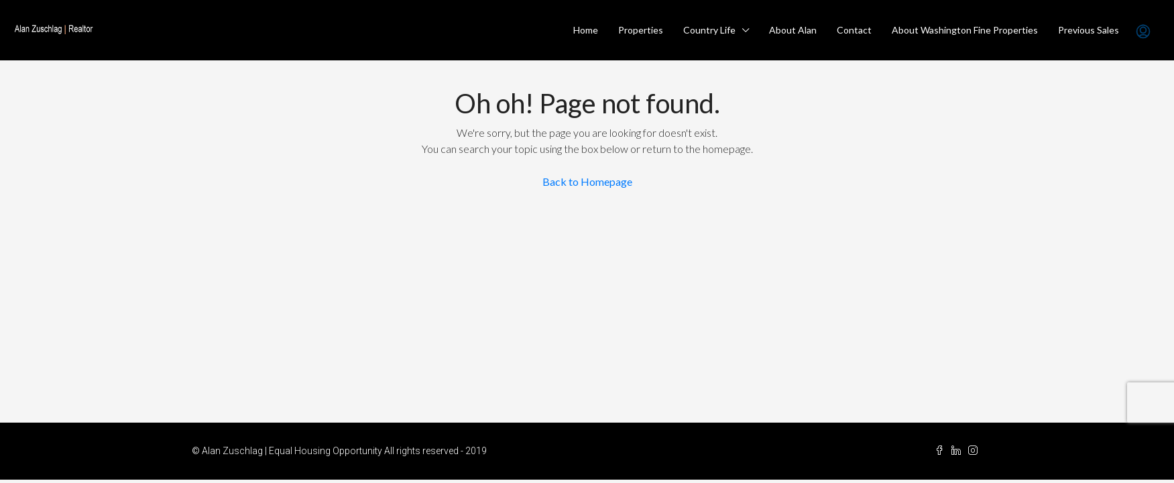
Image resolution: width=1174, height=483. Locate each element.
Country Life (709, 30)
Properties (640, 30)
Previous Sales (1088, 30)
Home (585, 30)
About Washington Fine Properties (965, 30)
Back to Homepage (587, 181)
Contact (854, 30)
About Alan (793, 30)
